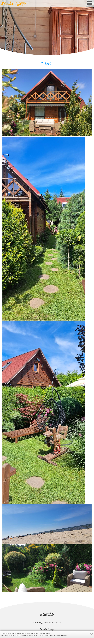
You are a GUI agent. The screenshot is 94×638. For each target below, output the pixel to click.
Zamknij (91, 634)
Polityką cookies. (45, 633)
